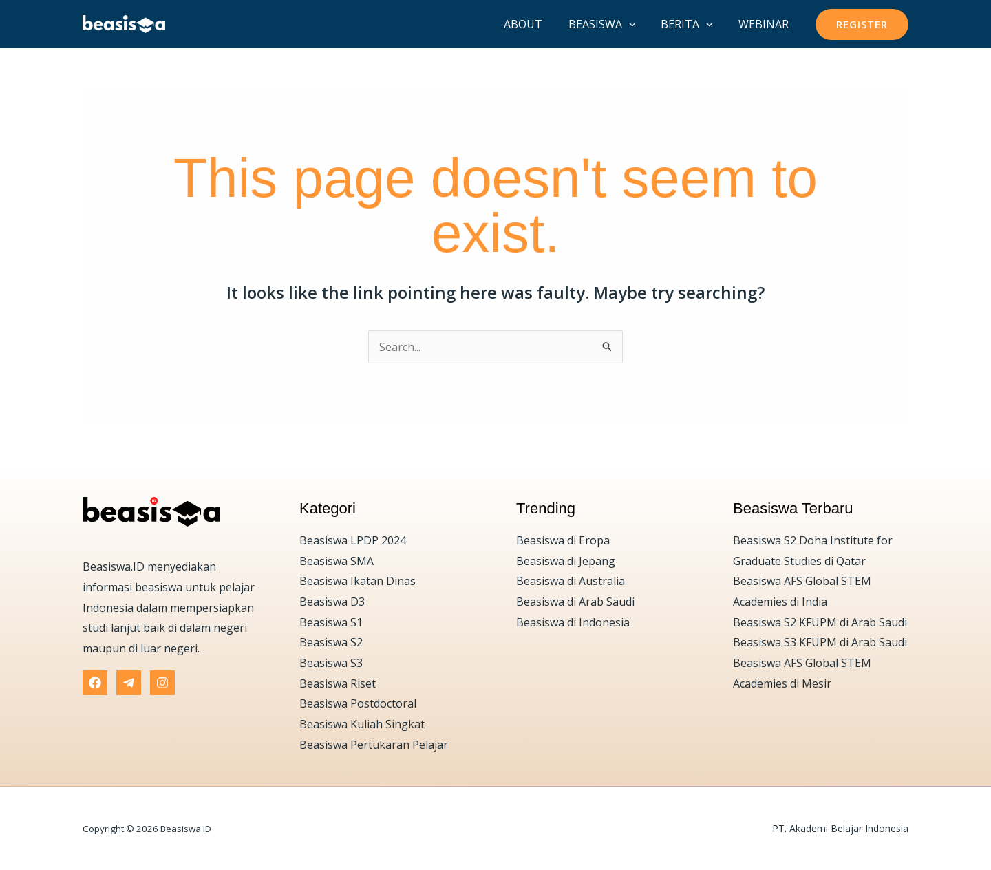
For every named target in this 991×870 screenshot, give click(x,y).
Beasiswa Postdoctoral (357, 703)
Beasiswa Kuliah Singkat (362, 724)
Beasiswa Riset (337, 683)
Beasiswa (611, 24)
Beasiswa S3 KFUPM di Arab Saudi (820, 642)
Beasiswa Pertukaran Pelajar (373, 744)
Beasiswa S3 (331, 662)
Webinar (765, 24)
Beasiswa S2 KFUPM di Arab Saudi (820, 622)
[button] (862, 24)
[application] (638, 24)
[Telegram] (128, 682)
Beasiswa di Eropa (563, 540)
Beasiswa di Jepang (565, 561)
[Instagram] (162, 682)
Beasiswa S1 (331, 622)
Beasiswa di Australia (570, 580)
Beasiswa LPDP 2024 (352, 540)
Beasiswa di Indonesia (573, 622)
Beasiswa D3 (332, 601)
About (536, 24)
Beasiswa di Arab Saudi (575, 601)
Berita (692, 24)
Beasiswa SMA (336, 561)
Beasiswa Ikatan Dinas (357, 580)
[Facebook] (95, 682)
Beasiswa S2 (331, 642)
